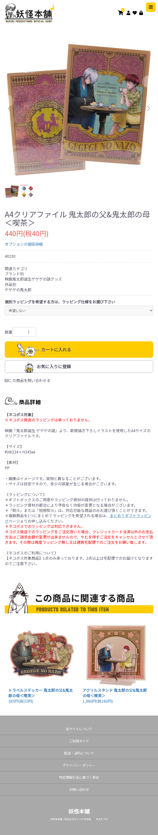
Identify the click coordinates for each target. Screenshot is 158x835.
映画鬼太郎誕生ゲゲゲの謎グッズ (33, 279)
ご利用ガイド (79, 741)
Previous (10, 108)
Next (148, 108)
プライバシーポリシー (79, 765)
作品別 (10, 284)
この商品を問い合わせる (27, 380)
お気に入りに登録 (54, 366)
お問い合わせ (79, 789)
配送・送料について (79, 753)
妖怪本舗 (79, 811)
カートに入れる (56, 349)
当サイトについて (79, 728)
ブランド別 (14, 274)
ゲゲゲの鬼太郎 (18, 289)
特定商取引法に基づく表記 (79, 777)
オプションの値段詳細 (24, 244)
